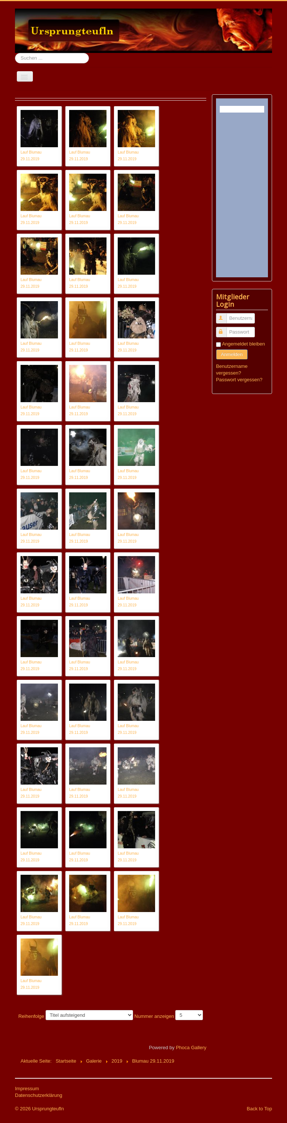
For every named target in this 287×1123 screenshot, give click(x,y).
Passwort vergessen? (239, 379)
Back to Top (259, 1108)
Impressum (27, 1088)
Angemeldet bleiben (243, 344)
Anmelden (232, 354)
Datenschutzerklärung (38, 1095)
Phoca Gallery (191, 1047)
